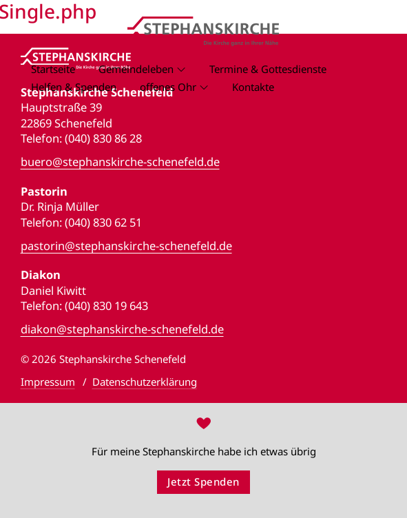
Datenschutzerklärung (144, 381)
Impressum (48, 381)
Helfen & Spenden (73, 87)
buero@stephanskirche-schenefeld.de (120, 161)
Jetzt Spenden (203, 481)
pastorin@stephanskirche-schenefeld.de (126, 245)
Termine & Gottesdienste (267, 69)
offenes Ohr (168, 87)
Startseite (53, 69)
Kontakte (253, 87)
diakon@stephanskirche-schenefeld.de (122, 329)
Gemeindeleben (136, 69)
